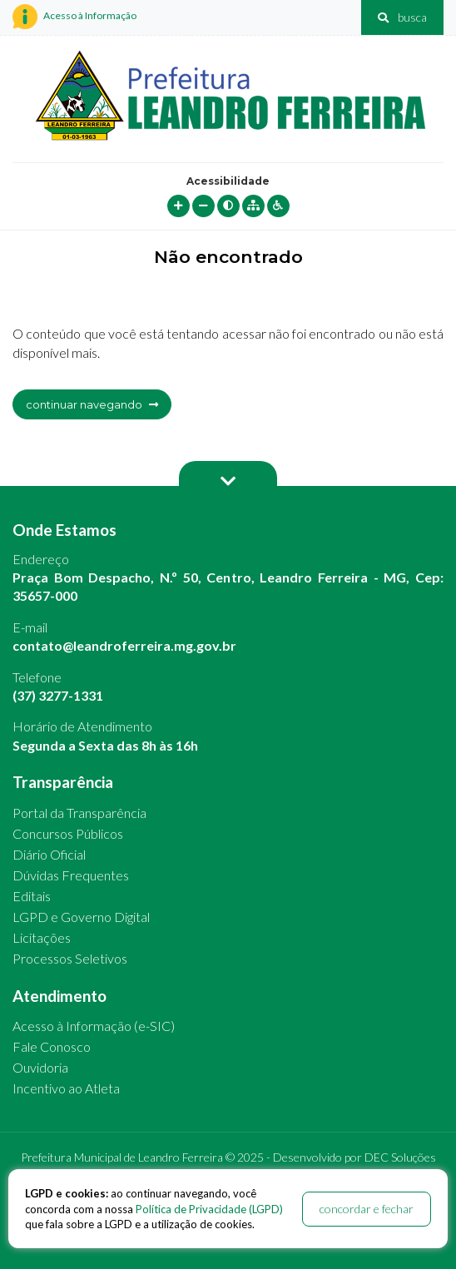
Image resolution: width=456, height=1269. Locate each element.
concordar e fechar (367, 1209)
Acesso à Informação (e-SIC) (93, 1026)
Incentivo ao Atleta (66, 1088)
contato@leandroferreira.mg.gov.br (124, 645)
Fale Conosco (51, 1046)
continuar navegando (92, 404)
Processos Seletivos (69, 958)
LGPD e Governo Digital (81, 916)
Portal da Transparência (79, 812)
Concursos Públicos (67, 833)
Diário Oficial (49, 854)
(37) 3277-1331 (57, 695)
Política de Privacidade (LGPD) (209, 1209)
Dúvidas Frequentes (70, 875)
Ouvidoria (40, 1067)
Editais (31, 896)
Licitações (41, 937)
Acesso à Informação (74, 16)
